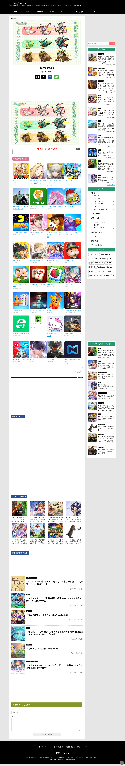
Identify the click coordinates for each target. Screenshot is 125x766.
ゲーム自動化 (96, 245)
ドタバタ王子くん (69, 180)
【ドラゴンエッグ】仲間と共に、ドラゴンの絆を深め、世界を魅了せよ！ (106, 418)
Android (98, 258)
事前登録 (92, 267)
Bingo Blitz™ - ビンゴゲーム (21, 232)
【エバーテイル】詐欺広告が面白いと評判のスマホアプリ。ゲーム (37, 519)
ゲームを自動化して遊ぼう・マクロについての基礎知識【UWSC (73, 541)
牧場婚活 (96, 225)
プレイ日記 (101, 271)
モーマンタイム (17, 260)
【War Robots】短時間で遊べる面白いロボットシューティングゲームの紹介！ (106, 153)
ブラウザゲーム (104, 275)
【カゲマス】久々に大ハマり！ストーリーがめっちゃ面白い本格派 (73, 519)
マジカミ (29, 611)
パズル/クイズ (79, 12)
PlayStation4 (101, 267)
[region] (47, 90)
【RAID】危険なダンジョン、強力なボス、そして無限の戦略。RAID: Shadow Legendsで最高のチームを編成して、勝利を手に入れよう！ (106, 166)
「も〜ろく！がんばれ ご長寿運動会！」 (44, 648)
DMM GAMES (105, 254)
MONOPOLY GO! (69, 260)
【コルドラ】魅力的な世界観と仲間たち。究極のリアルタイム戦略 (37, 541)
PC (110, 263)
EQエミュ (97, 206)
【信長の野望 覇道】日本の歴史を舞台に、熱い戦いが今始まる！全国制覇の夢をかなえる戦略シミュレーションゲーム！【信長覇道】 (106, 60)
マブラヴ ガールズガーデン (55, 206)
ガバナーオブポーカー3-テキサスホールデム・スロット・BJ (55, 235)
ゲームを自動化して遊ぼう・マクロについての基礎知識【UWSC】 (106, 428)
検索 (112, 43)
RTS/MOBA (40, 12)
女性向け (92, 271)
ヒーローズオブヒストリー (37, 310)
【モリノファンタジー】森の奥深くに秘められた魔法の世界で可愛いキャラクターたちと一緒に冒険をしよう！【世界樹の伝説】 (106, 127)
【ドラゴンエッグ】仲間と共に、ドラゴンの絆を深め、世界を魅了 (55, 541)
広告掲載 (59, 749)
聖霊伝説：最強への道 (36, 260)
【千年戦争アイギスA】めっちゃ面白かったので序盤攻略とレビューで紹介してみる (106, 396)
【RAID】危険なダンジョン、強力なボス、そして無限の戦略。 (19, 519)
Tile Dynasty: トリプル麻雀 (37, 284)
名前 (12, 709)
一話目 (108, 271)
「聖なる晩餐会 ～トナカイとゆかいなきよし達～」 (49, 615)
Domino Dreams (17, 310)
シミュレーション (66, 12)
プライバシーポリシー (46, 749)
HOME (15, 12)
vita (113, 275)
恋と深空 (32, 359)
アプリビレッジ (17, 3)
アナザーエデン (98, 201)
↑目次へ (78, 372)
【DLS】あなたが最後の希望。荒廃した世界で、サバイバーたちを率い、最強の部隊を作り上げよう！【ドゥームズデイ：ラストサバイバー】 (106, 87)
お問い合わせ (70, 749)
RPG (27, 12)
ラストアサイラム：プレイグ (72, 333)
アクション (53, 12)
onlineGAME (99, 263)
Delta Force (50, 359)
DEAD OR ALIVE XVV (101, 227)
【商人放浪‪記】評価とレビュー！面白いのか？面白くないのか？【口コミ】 (106, 376)
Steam (109, 267)
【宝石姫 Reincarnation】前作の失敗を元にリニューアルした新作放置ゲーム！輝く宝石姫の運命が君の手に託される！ (106, 141)
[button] (37, 77)
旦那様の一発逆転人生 (36, 232)
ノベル (93, 236)
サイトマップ (82, 749)
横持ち (91, 263)
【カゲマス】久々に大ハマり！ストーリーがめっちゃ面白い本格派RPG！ (106, 179)
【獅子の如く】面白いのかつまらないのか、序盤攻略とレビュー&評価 (106, 451)
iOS (109, 258)
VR (107, 263)
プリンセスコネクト (32, 661)
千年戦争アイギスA (69, 284)
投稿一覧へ (111, 185)
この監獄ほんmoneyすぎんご (72, 310)
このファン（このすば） (101, 209)
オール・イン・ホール (70, 232)
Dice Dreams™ (51, 310)
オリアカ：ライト (18, 180)
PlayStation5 (93, 275)
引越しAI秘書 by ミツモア (37, 206)
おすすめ (94, 241)
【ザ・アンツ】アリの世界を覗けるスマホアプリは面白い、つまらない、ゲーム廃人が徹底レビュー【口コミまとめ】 (106, 440)
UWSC (91, 258)
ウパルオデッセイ (69, 206)
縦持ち (104, 259)
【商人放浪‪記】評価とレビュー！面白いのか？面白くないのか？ (55, 519)
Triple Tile (50, 284)
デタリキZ (97, 198)
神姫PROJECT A (52, 260)
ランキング (91, 12)
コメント (14, 716)
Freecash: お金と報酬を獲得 (21, 333)
